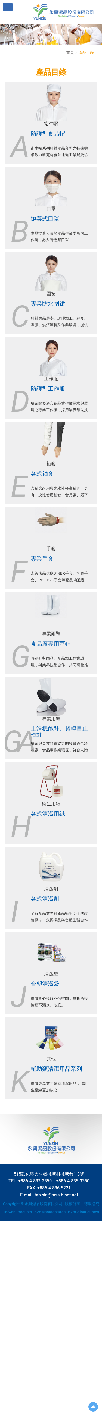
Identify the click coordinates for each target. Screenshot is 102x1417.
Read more (10, 1289)
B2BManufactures (50, 1212)
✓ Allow (6, 1235)
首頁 (70, 52)
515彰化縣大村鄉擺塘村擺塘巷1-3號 (49, 1174)
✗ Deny (6, 1240)
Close (4, 1224)
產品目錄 (86, 52)
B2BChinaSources (83, 1212)
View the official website (42, 1289)
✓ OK (37, 1414)
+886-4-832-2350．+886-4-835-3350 (53, 1180)
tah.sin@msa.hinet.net (56, 1195)
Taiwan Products (17, 1212)
